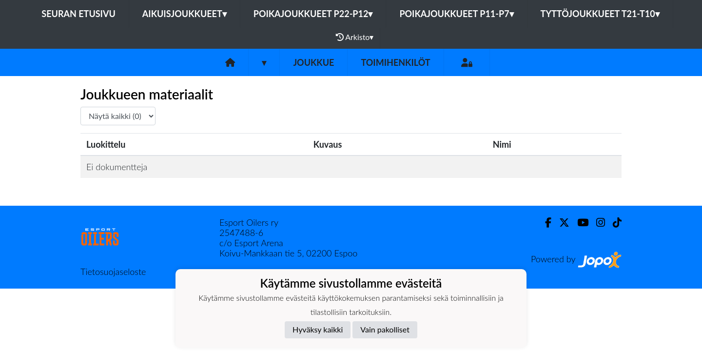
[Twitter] (560, 222)
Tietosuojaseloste (113, 271)
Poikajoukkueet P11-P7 (456, 13)
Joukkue (313, 62)
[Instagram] (596, 222)
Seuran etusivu (78, 13)
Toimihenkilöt (395, 62)
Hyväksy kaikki (317, 329)
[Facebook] (544, 222)
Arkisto (355, 37)
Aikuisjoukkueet (184, 13)
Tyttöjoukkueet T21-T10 (600, 13)
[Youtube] (578, 222)
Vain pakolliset (385, 329)
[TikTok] (613, 222)
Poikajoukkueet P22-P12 (313, 13)
